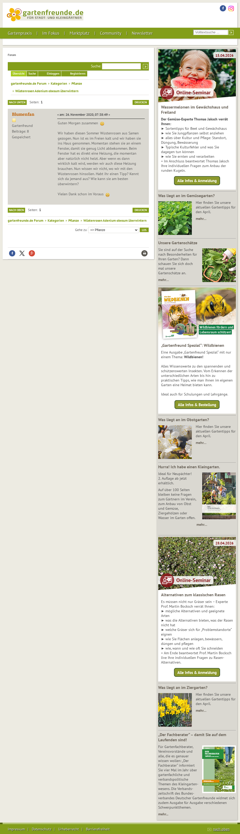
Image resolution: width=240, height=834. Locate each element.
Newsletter (142, 33)
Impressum (16, 829)
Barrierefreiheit (98, 829)
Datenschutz (41, 829)
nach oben (221, 829)
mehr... (163, 814)
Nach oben (16, 210)
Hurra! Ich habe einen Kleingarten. (189, 466)
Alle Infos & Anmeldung (197, 180)
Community (110, 33)
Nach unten (17, 102)
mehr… (201, 218)
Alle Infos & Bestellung (197, 404)
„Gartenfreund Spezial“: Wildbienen (192, 345)
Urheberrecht (68, 829)
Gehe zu (81, 229)
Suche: (96, 66)
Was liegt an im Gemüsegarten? (186, 195)
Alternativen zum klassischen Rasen (193, 594)
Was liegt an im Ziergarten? (182, 687)
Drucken (141, 102)
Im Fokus (50, 33)
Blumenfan (23, 114)
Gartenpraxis (20, 33)
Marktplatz (80, 33)
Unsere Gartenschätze (177, 242)
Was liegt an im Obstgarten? (183, 419)
